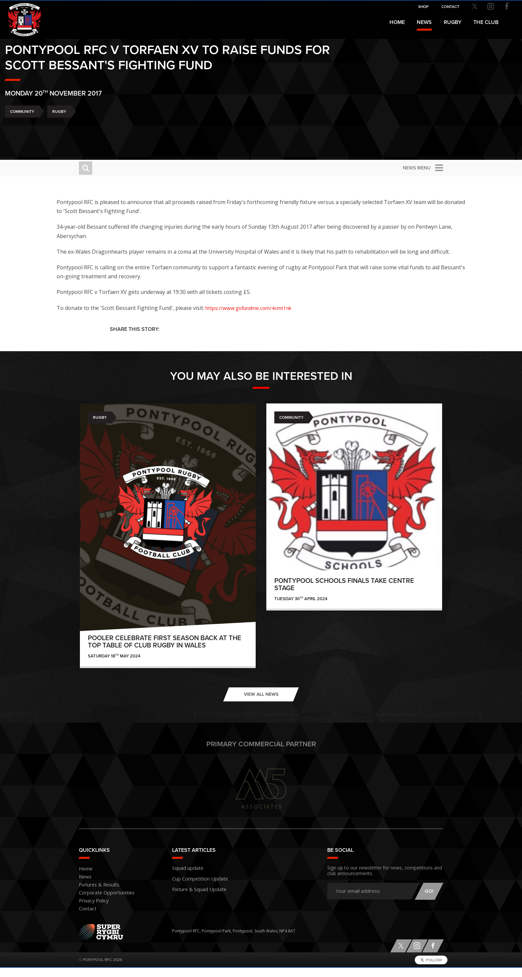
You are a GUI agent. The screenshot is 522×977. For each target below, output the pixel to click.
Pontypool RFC (20, 15)
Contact (86, 918)
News (424, 22)
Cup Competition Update (196, 886)
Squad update (185, 876)
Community (96, 137)
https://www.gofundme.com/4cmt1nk (302, 317)
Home (397, 22)
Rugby (133, 137)
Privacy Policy (91, 910)
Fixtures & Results (95, 894)
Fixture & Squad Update (194, 895)
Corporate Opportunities (103, 902)
